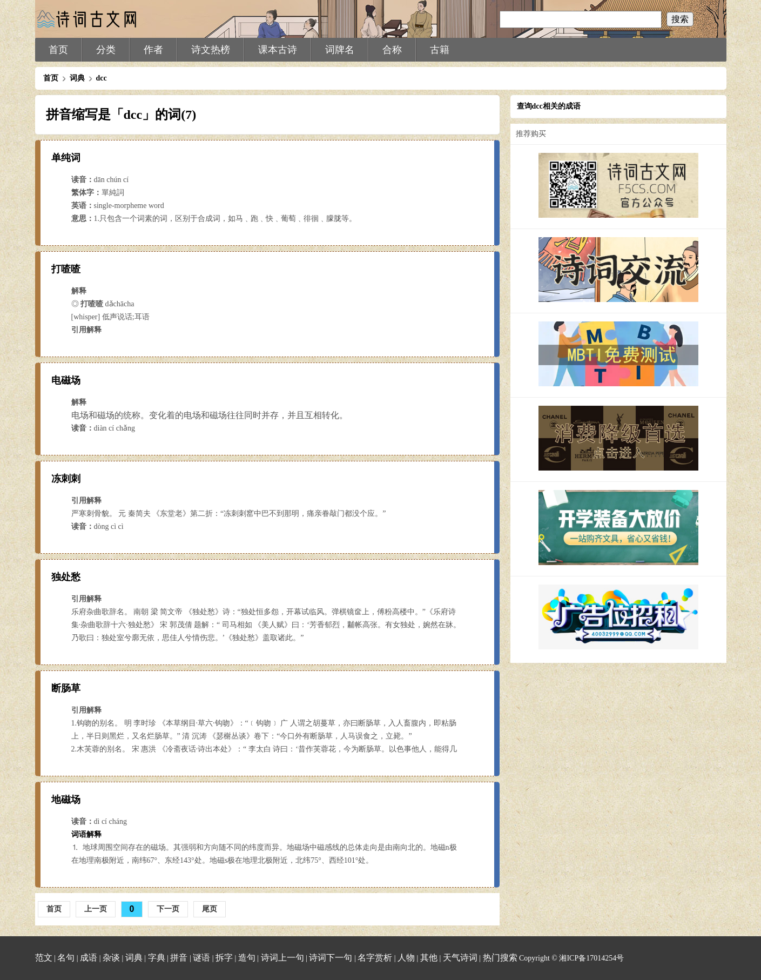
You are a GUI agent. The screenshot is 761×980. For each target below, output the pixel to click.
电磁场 (65, 380)
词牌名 (339, 49)
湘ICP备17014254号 (591, 958)
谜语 (201, 957)
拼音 (178, 957)
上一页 (95, 908)
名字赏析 (375, 957)
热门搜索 (500, 957)
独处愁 (65, 577)
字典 (156, 957)
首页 (58, 49)
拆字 (224, 957)
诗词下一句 (330, 957)
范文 (43, 957)
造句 (246, 957)
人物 (406, 957)
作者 (153, 49)
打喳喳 (65, 269)
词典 (77, 78)
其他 (428, 957)
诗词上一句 (282, 957)
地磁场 (65, 799)
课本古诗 (277, 49)
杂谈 (111, 957)
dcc (101, 78)
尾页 (209, 908)
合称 (392, 49)
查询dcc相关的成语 (549, 106)
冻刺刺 (65, 478)
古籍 (439, 49)
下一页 (168, 908)
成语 (88, 957)
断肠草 (65, 688)
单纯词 (65, 157)
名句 (66, 957)
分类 (106, 49)
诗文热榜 (210, 49)
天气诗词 (460, 957)
